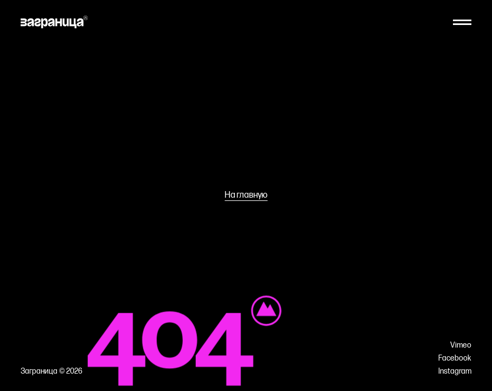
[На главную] (54, 22)
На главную (246, 195)
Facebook (454, 358)
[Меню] (462, 22)
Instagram (454, 371)
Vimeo (460, 345)
